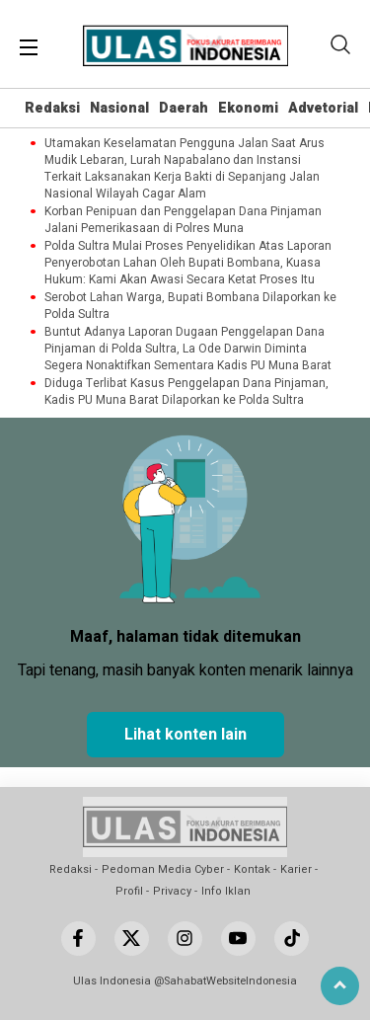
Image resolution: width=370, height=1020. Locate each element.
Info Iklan (226, 891)
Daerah (183, 108)
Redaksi (52, 108)
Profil (129, 891)
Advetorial (323, 108)
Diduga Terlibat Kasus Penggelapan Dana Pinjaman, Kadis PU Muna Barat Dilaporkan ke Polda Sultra (186, 392)
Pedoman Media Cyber (163, 869)
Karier (296, 869)
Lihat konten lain (185, 734)
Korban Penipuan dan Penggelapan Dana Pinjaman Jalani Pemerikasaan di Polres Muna (183, 220)
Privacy (172, 891)
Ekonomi (248, 108)
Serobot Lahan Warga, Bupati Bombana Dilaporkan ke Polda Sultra (190, 306)
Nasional (119, 108)
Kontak (252, 869)
